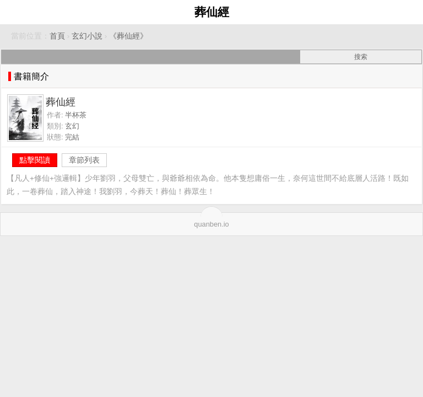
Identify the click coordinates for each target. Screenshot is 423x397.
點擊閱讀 (34, 159)
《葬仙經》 (128, 36)
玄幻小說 (87, 36)
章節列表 (84, 159)
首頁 (57, 36)
